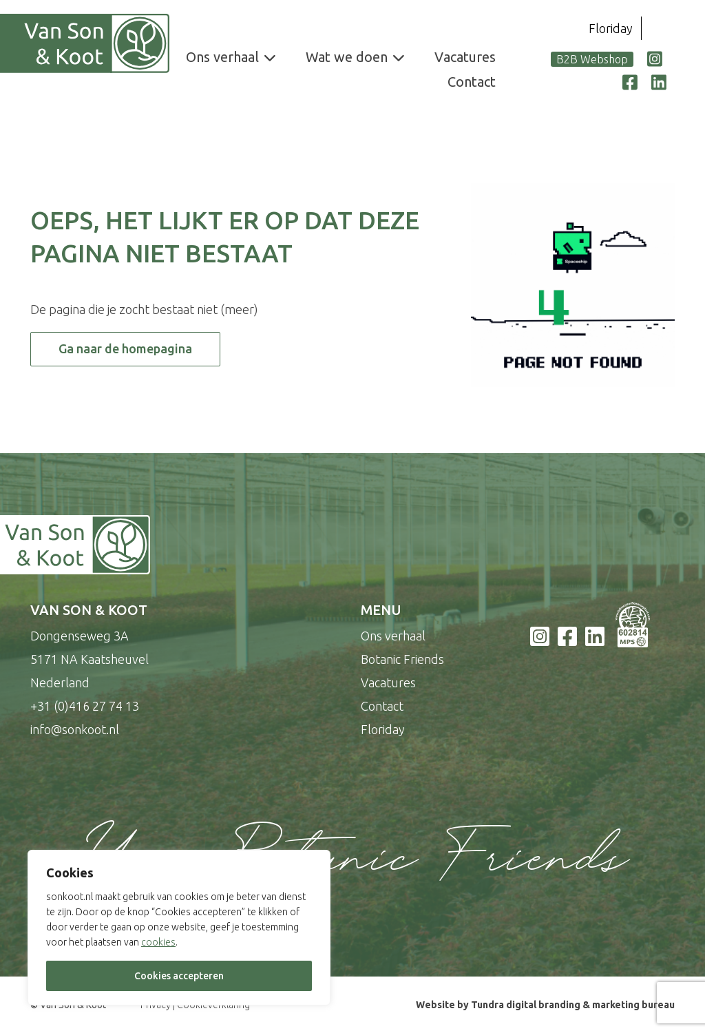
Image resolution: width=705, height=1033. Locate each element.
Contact (472, 82)
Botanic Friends (402, 659)
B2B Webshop (592, 59)
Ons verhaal (222, 57)
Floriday (611, 28)
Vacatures (465, 57)
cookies (158, 942)
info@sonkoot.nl (74, 729)
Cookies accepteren (179, 975)
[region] (179, 927)
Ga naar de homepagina (125, 348)
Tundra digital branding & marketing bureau (573, 1004)
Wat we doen (347, 57)
